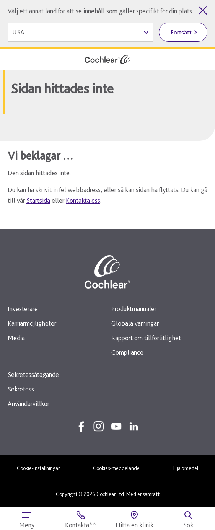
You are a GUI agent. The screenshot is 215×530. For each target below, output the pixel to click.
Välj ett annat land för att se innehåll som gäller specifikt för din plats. (100, 11)
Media (16, 338)
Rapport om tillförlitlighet (146, 338)
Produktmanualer (133, 309)
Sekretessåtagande (33, 374)
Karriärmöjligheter (32, 323)
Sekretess (21, 389)
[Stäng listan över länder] (202, 10)
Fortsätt (181, 32)
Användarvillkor (28, 404)
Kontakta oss (83, 200)
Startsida (38, 200)
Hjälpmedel (185, 468)
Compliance (127, 352)
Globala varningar (135, 323)
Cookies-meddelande (116, 468)
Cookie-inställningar (38, 468)
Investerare (23, 309)
